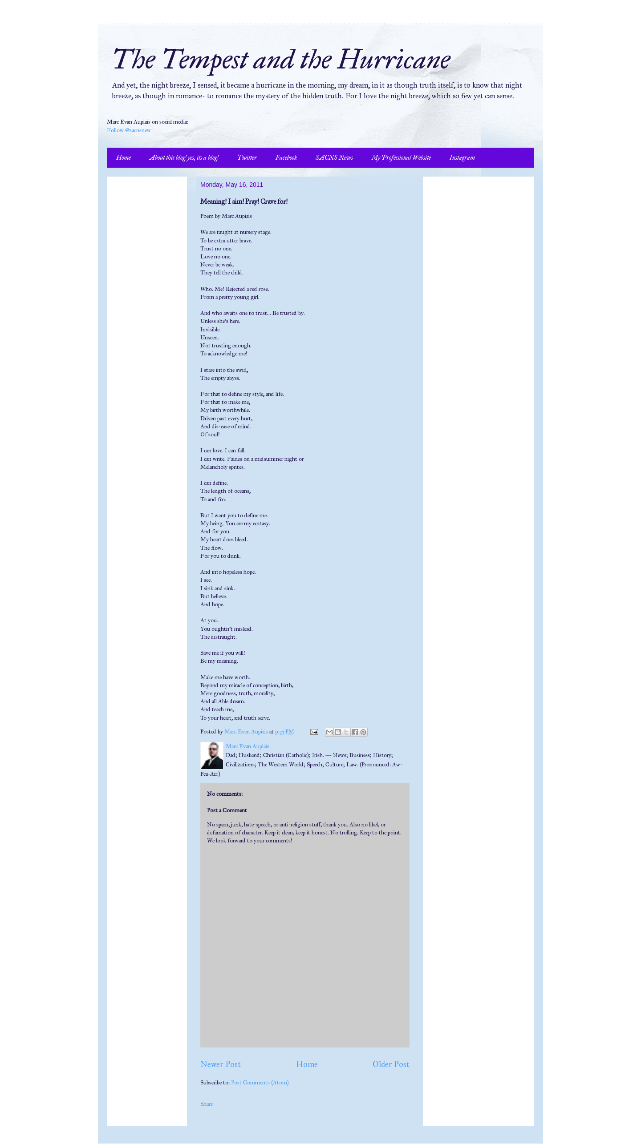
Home (123, 157)
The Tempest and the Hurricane (280, 59)
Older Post (391, 1064)
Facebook (286, 157)
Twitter (247, 157)
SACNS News (334, 157)
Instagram (462, 157)
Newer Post (220, 1064)
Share (206, 1104)
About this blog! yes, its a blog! (184, 157)
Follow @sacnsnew (129, 130)
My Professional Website (401, 157)
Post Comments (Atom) (260, 1082)
